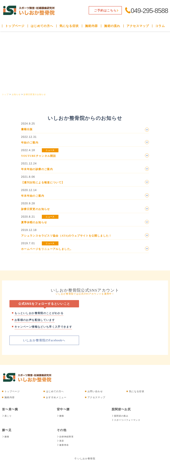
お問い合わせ (95, 391)
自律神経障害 (66, 436)
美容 (60, 440)
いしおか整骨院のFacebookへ (44, 340)
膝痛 (6, 436)
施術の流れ (112, 26)
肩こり (7, 415)
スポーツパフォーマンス (127, 419)
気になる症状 (69, 26)
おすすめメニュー (56, 397)
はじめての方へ (42, 26)
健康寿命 (63, 444)
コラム (160, 26)
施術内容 (91, 26)
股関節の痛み (120, 415)
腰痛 (60, 415)
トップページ (14, 26)
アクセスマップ (138, 26)
